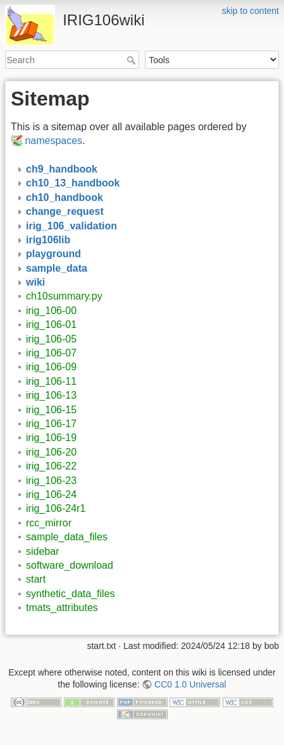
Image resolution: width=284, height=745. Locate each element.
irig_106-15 (51, 409)
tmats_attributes (62, 607)
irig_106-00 (51, 310)
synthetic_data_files (70, 593)
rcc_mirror (48, 523)
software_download (69, 565)
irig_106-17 (51, 423)
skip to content (250, 11)
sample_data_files (67, 536)
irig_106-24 (51, 494)
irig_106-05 (51, 339)
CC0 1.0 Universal (190, 684)
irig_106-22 (51, 466)
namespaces (53, 140)
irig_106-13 (51, 395)
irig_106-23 (51, 480)
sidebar (42, 551)
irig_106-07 (51, 353)
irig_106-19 (51, 437)
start (36, 579)
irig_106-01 (51, 324)
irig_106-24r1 (55, 508)
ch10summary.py (64, 296)
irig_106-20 (51, 452)
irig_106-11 (51, 381)
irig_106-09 (51, 366)
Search (133, 60)
